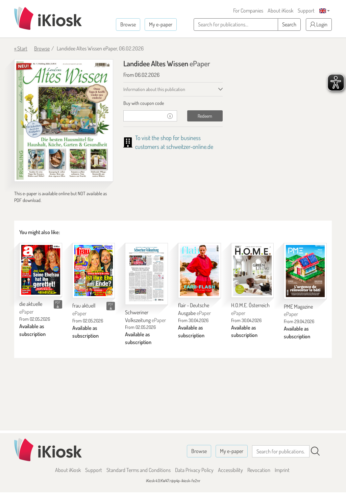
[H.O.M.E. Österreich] (252, 270)
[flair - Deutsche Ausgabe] (199, 270)
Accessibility (230, 470)
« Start (20, 48)
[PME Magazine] (305, 271)
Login (318, 24)
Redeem (205, 116)
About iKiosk (280, 10)
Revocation (258, 470)
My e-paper (160, 24)
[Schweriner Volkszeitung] (146, 274)
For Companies (248, 10)
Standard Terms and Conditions (138, 470)
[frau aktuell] (93, 270)
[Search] (315, 451)
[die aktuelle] (40, 270)
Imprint (282, 470)
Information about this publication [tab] (154, 89)
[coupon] (143, 115)
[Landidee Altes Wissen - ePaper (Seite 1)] (63, 120)
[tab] (172, 103)
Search (289, 24)
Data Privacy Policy (194, 470)
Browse (128, 24)
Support (306, 10)
